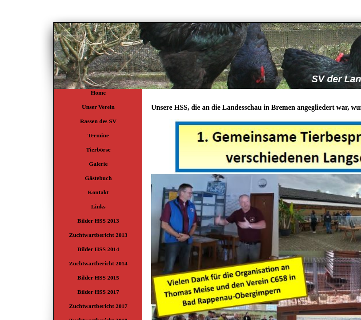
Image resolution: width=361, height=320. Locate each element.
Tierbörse (98, 149)
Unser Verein (98, 107)
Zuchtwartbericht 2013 (98, 235)
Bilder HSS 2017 (98, 291)
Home (98, 92)
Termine (98, 135)
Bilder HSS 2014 (98, 249)
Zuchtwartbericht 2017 (98, 306)
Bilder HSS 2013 (98, 220)
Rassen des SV (98, 121)
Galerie (98, 163)
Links (98, 206)
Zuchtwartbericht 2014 (98, 263)
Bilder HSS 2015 (98, 277)
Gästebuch (98, 178)
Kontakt (98, 192)
